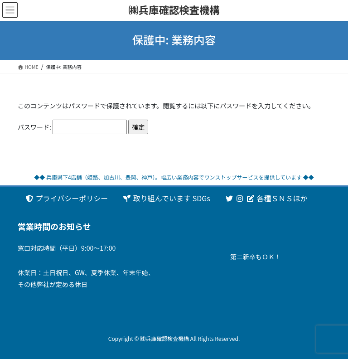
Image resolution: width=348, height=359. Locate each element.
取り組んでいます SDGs (166, 198)
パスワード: (72, 127)
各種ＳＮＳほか (266, 198)
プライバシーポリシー (66, 198)
